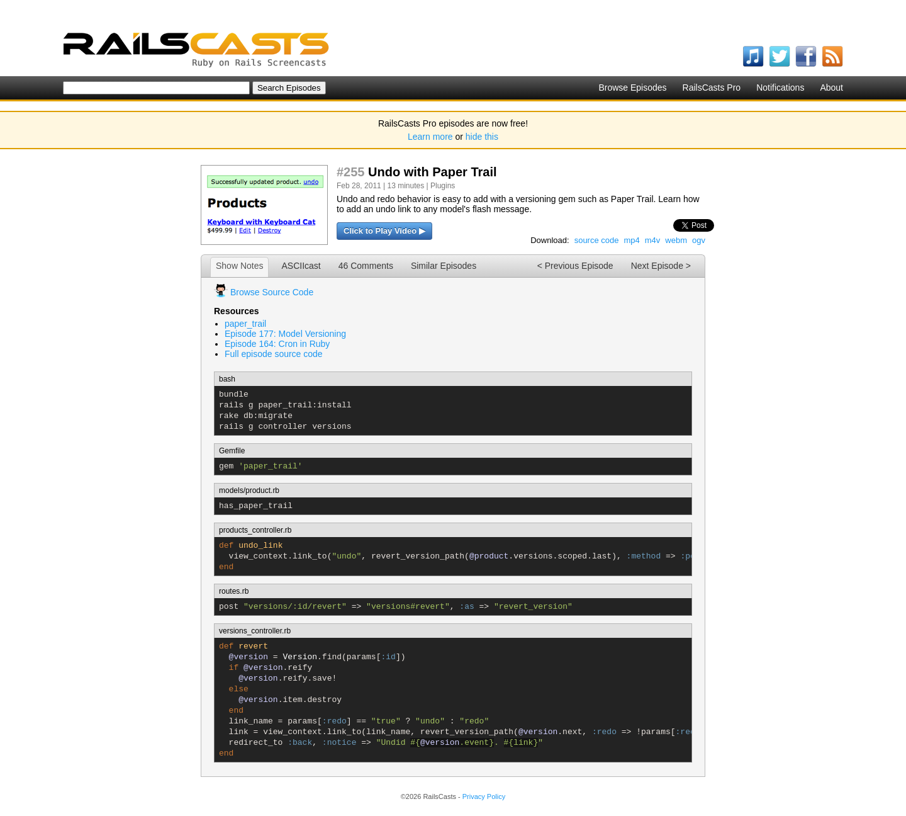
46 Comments (365, 266)
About (831, 87)
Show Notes (239, 266)
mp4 (631, 240)
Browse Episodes (632, 87)
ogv (698, 240)
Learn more (430, 137)
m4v (653, 240)
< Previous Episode (575, 266)
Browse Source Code (271, 292)
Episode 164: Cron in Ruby (277, 344)
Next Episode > (661, 266)
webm (676, 240)
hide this (482, 137)
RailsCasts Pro (712, 87)
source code (596, 240)
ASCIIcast (300, 266)
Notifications (780, 87)
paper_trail (245, 324)
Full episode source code (274, 354)
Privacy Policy (483, 796)
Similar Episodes (443, 266)
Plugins (442, 185)
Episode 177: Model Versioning (285, 334)
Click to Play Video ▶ (384, 230)
